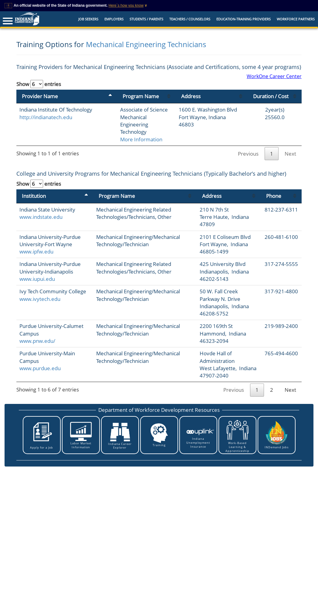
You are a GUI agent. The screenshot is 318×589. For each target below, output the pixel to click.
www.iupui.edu (37, 286)
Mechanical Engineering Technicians (146, 44)
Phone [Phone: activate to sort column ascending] (271, 188)
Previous (248, 146)
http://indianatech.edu (45, 131)
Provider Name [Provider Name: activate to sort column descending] (40, 103)
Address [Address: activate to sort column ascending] (204, 103)
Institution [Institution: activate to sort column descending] (34, 188)
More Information (115, 131)
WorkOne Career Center (274, 76)
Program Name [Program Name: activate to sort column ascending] (114, 103)
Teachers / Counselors (189, 19)
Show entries (38, 84)
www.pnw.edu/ (37, 348)
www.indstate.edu (41, 209)
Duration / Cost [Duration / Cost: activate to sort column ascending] (273, 100)
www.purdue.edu (40, 375)
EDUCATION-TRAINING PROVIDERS (243, 19)
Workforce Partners (296, 19)
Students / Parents (146, 19)
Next (290, 146)
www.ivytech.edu (39, 313)
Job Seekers (88, 19)
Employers (113, 19)
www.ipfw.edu (36, 251)
